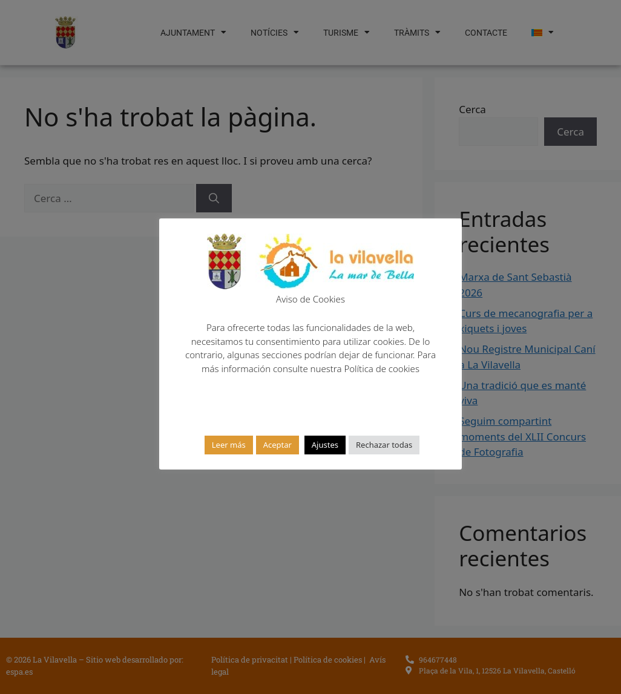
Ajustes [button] (325, 444)
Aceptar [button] (277, 444)
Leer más (229, 444)
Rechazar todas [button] (384, 444)
